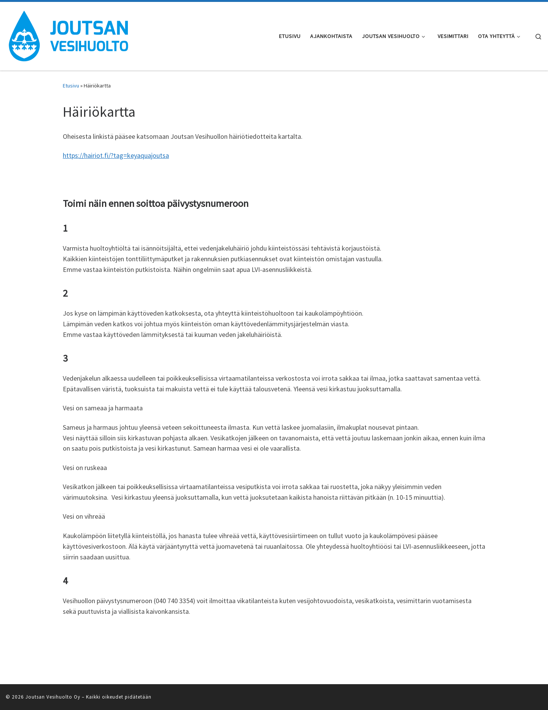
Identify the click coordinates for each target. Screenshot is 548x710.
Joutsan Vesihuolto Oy (52, 697)
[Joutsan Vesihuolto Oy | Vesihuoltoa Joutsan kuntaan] (68, 34)
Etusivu (71, 85)
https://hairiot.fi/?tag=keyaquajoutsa (116, 155)
